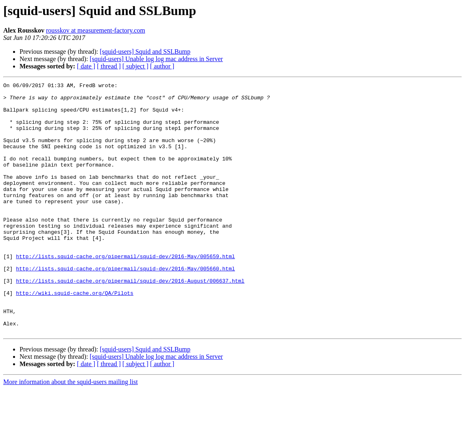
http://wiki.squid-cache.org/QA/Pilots (74, 335)
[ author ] (162, 66)
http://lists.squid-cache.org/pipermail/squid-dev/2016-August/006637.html (130, 321)
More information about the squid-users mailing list (70, 431)
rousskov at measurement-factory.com (95, 30)
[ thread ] (109, 66)
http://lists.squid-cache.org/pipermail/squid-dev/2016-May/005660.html (125, 306)
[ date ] (86, 66)
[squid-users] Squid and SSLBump (145, 51)
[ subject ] (135, 66)
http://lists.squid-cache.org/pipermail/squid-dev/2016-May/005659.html (125, 291)
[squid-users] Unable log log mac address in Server (156, 58)
